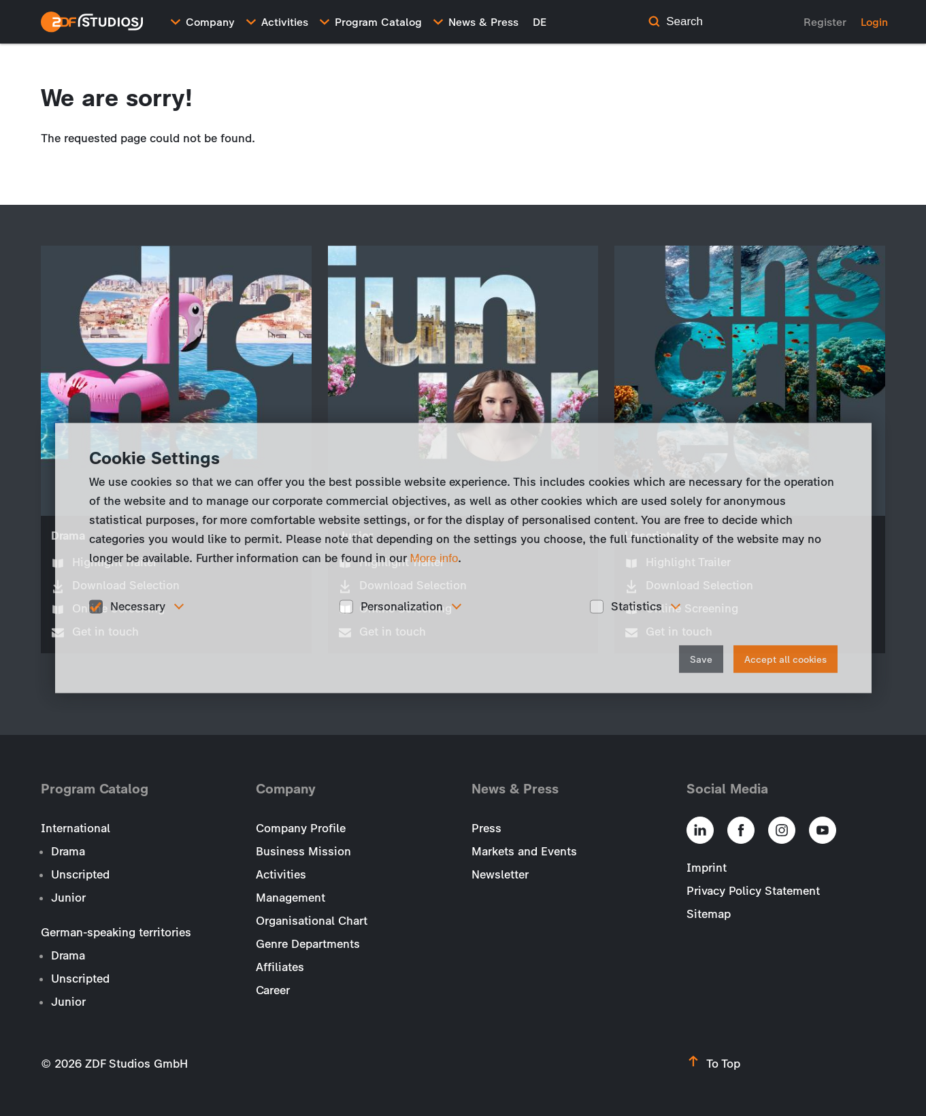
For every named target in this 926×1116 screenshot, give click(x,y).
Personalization (402, 606)
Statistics (636, 606)
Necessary (137, 606)
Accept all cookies (785, 659)
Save (701, 659)
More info (434, 558)
